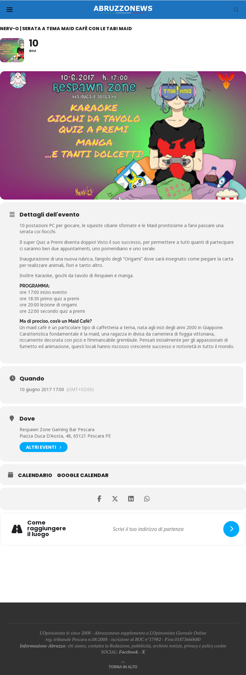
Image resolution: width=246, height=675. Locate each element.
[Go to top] (123, 666)
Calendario (35, 475)
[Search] (236, 9)
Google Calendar (83, 475)
